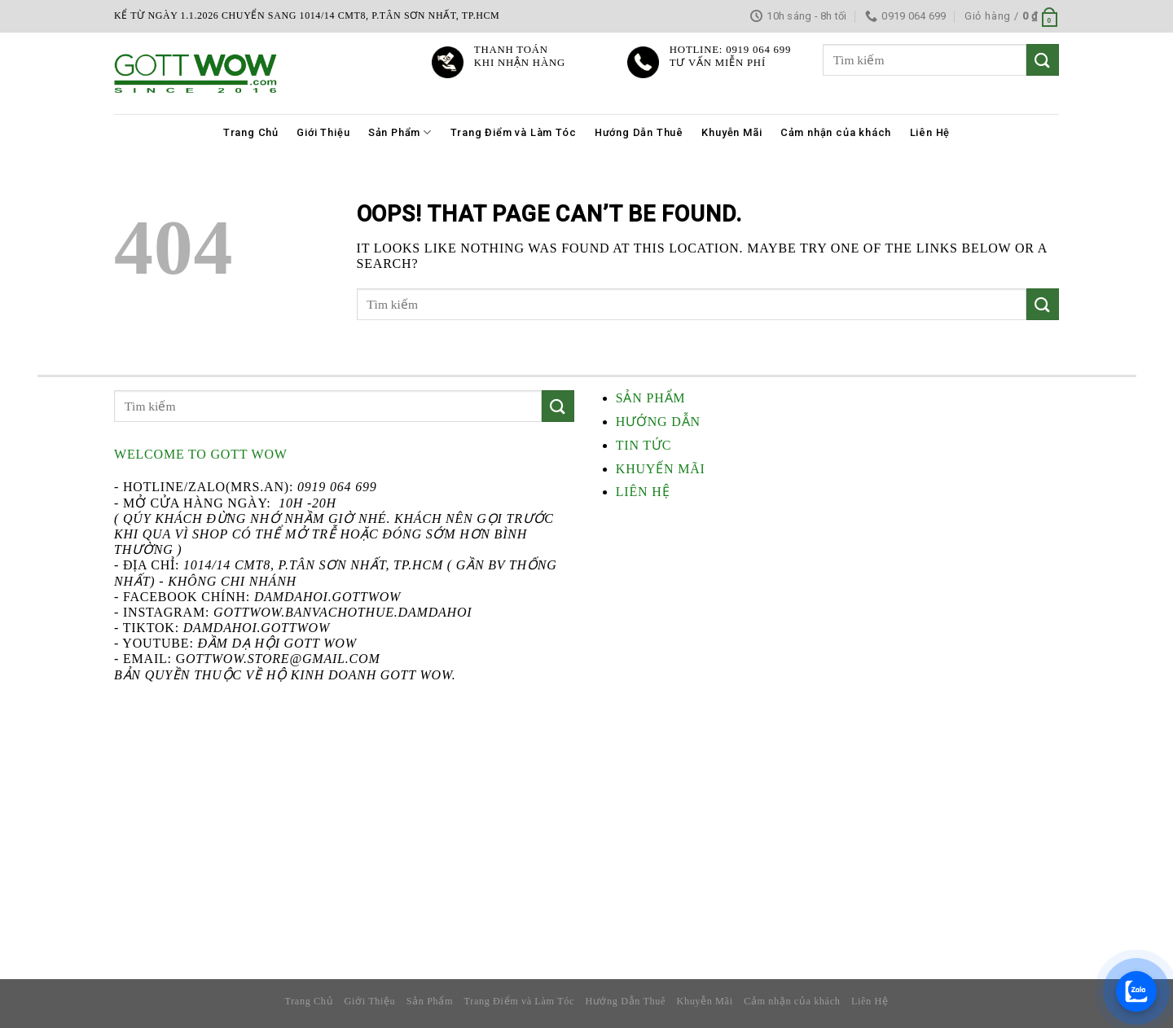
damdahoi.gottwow (256, 628)
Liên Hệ (930, 132)
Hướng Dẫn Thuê (639, 132)
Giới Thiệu (323, 132)
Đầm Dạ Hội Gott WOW (276, 643)
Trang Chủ (251, 132)
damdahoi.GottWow (327, 597)
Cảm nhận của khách (835, 132)
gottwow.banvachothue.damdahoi (342, 612)
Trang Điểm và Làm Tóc (513, 132)
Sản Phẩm (400, 132)
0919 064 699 (337, 487)
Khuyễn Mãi (731, 132)
